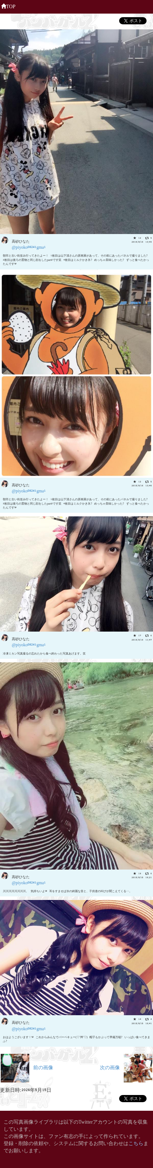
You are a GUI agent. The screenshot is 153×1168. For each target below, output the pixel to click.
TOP (8, 5)
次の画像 (126, 1067)
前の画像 (27, 1067)
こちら (135, 1142)
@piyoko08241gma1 (29, 247)
